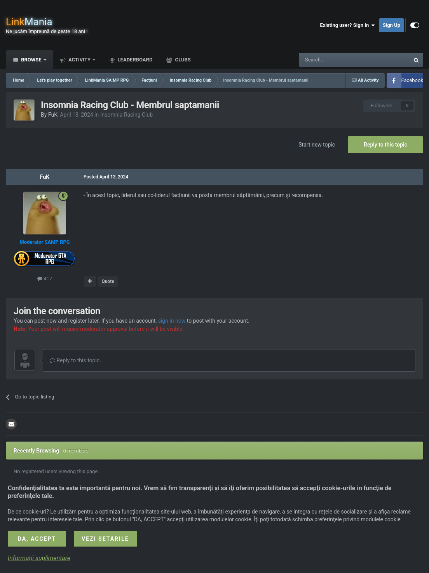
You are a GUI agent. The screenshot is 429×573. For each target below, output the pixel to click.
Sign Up (391, 25)
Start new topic (316, 145)
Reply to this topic (385, 145)
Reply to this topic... (77, 360)
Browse (31, 60)
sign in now (172, 321)
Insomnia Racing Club (126, 115)
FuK (53, 115)
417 (44, 278)
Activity (79, 60)
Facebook (412, 80)
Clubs (182, 60)
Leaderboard (134, 60)
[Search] (336, 60)
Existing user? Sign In (347, 25)
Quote (107, 281)
